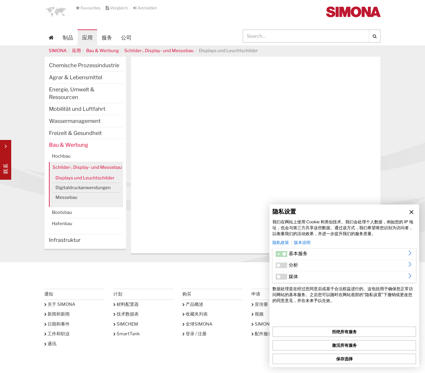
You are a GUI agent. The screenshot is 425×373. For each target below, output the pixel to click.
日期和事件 (57, 324)
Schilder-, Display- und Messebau (159, 50)
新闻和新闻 (57, 314)
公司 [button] (126, 37)
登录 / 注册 (194, 333)
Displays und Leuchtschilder (85, 178)
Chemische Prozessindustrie (84, 65)
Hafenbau (62, 223)
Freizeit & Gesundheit (75, 133)
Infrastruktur (65, 240)
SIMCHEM (125, 324)
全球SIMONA (197, 324)
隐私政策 (280, 242)
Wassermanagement (75, 121)
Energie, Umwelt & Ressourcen (71, 93)
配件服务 (261, 333)
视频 (257, 314)
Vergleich (117, 7)
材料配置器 (126, 304)
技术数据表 (126, 314)
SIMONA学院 (266, 324)
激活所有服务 (344, 345)
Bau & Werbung (102, 50)
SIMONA (58, 50)
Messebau (66, 197)
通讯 (50, 343)
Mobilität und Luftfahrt (77, 109)
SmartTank (126, 333)
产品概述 (192, 304)
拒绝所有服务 (344, 331)
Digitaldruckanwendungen (83, 187)
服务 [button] (107, 37)
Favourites (88, 7)
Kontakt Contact (5, 160)
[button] (56, 12)
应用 (87, 37)
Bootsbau (62, 212)
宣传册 (259, 304)
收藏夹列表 (195, 314)
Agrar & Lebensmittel (75, 77)
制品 (68, 37)
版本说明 (302, 242)
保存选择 (344, 358)
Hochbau (61, 156)
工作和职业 (57, 333)
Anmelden (145, 7)
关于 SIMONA (59, 304)
